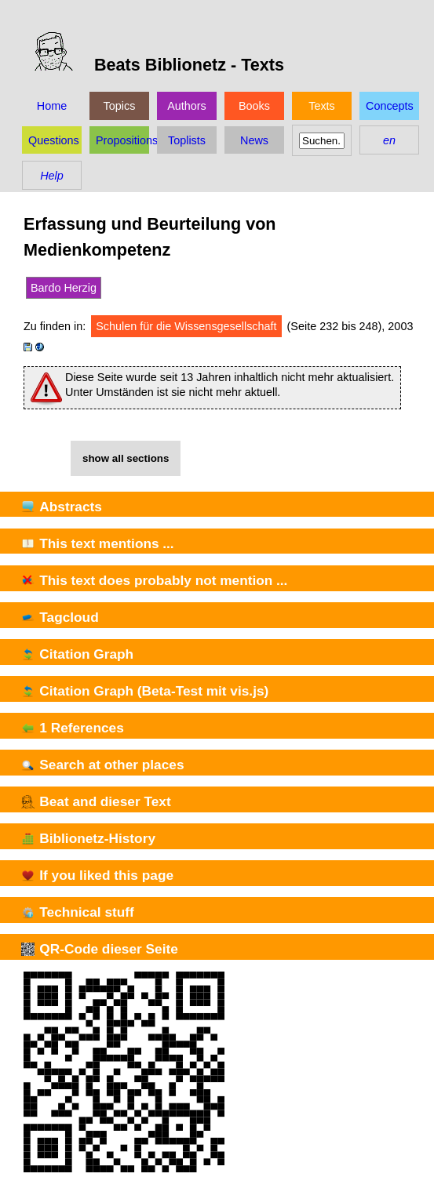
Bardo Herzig (64, 288)
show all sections (125, 458)
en (389, 140)
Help (52, 175)
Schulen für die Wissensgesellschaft (186, 326)
